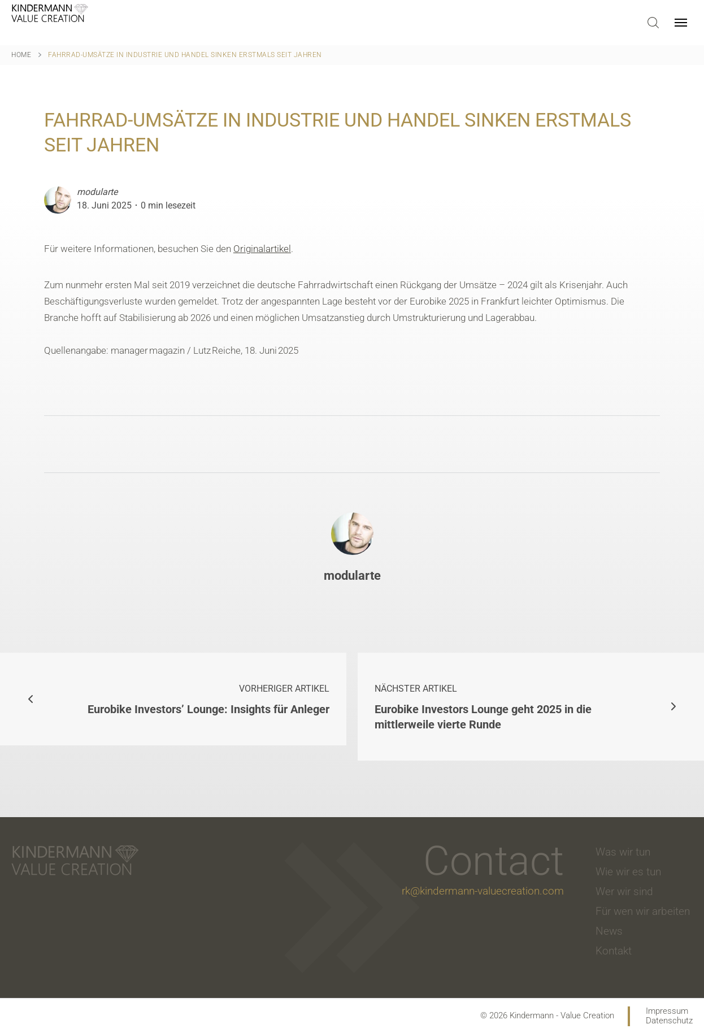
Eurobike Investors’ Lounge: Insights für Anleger (204, 698)
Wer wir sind (624, 891)
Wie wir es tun (628, 871)
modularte (97, 191)
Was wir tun (623, 851)
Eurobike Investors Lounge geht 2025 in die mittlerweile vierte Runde (500, 706)
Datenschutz (669, 1021)
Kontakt (614, 950)
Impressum (667, 1011)
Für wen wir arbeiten (643, 911)
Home (21, 55)
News (609, 931)
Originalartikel (262, 248)
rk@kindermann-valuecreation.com (483, 890)
